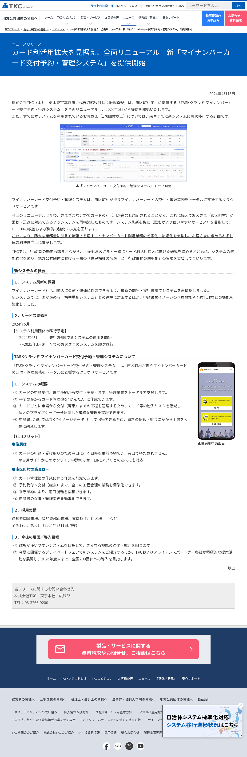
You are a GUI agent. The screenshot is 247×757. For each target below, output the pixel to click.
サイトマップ (157, 720)
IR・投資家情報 (89, 732)
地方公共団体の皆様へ (20, 18)
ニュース (144, 678)
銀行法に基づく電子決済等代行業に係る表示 (45, 720)
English (203, 699)
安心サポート (171, 17)
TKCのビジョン (102, 678)
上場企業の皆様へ (53, 699)
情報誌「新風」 (166, 678)
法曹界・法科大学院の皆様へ (133, 699)
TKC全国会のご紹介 (25, 732)
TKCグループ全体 (126, 6)
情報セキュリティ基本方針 (114, 712)
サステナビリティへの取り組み (35, 712)
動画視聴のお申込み (213, 18)
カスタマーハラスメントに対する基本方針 (111, 720)
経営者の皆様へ (23, 699)
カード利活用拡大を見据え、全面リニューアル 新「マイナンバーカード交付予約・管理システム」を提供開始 (130, 29)
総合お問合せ (130, 732)
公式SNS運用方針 (151, 712)
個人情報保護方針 (76, 712)
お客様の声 (112, 17)
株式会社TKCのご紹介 (59, 732)
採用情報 (110, 732)
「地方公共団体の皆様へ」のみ (164, 6)
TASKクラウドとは (74, 678)
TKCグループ (12, 29)
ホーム (48, 17)
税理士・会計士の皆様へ (89, 699)
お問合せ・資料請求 (235, 18)
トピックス (58, 29)
